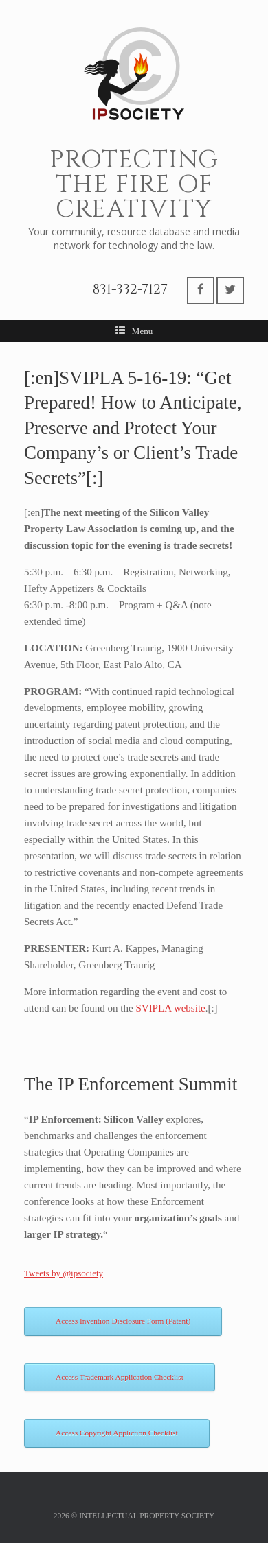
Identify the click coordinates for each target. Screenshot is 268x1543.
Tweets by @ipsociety (63, 1273)
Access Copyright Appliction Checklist (117, 1432)
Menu (134, 331)
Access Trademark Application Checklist (119, 1377)
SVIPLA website (170, 1008)
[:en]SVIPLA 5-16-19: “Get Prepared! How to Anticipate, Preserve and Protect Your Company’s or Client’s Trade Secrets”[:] (132, 428)
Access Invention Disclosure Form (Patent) (123, 1321)
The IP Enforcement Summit (130, 1084)
